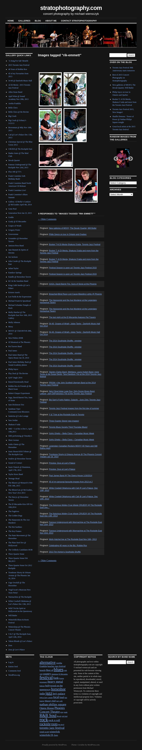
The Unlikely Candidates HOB (20, 550)
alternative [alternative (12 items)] (48, 662)
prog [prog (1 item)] (62, 712)
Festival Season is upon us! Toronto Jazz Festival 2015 (73, 268)
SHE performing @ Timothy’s (20, 436)
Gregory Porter (14, 230)
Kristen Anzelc (14, 292)
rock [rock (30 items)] (44, 719)
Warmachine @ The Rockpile (19, 597)
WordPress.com (93, 745)
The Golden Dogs (15, 515)
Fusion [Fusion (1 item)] (61, 678)
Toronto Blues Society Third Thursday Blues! (68, 427)
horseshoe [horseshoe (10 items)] (58, 689)
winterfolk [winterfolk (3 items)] (55, 731)
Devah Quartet (14, 160)
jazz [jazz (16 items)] (49, 693)
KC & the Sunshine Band (18, 281)
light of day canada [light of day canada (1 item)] (46, 697)
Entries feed (13, 666)
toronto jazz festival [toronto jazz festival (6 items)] (52, 728)
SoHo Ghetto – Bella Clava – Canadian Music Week (71, 433)
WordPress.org (14, 675)
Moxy (10, 326)
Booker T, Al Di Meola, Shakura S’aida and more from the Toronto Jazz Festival (124, 102)
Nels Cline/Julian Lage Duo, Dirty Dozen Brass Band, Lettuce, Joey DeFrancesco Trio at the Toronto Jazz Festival (67, 392)
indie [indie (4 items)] (42, 693)
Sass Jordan (12, 420)
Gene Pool (12, 209)
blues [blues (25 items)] (58, 669)
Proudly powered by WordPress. (54, 745)
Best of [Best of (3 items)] (49, 670)
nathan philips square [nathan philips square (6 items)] (53, 704)
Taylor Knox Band (15, 474)
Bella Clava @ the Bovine (18, 112)
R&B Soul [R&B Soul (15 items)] (48, 715)
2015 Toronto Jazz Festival (18, 65)
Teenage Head (13, 478)
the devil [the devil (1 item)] (61, 724)
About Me (51, 21)
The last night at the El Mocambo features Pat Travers (72, 317)
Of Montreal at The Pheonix (19, 342)
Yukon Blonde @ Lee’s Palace (20, 641)
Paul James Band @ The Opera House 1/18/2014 (70, 475)
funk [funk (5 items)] (56, 678)
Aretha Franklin (14, 103)
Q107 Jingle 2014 (15, 378)
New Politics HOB (15, 338)
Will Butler (12, 615)
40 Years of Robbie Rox (17, 69)
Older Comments (47, 219)
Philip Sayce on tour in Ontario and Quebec (68, 234)
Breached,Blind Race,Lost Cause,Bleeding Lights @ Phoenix (75, 294)
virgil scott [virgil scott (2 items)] (44, 731)
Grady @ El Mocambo (17, 221)
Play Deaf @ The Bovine (18, 373)
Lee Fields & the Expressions (19, 297)
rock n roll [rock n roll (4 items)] (54, 720)
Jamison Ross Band (16, 245)
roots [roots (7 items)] (54, 724)
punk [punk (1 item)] (65, 712)
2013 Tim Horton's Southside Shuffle (65, 552)
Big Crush (12, 116)
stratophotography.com (71, 8)
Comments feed (14, 671)
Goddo (11, 217)
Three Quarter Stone (16, 554)
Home (10, 21)
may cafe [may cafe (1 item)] (59, 701)
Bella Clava (12, 108)
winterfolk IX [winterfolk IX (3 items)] (46, 735)
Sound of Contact (15, 463)
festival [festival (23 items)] (46, 677)
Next (129, 157)
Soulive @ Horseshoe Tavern (19, 459)
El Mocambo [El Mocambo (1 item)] (63, 674)
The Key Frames (14, 531)
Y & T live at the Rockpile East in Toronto (66, 414)
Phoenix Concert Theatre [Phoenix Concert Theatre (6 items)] (52, 709)
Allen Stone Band (15, 92)
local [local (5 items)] (56, 697)
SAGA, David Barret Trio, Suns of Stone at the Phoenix (73, 284)
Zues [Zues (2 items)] (56, 735)
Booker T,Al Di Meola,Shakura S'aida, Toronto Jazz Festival (74, 244)
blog (38, 21)
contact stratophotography (79, 21)
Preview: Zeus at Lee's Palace (62, 463)
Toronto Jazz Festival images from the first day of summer (74, 408)
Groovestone (13, 234)
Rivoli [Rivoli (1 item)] (59, 716)
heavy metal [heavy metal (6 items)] (55, 681)
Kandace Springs (15, 272)
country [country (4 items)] (47, 673)
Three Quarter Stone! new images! (64, 421)
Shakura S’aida (14, 424)
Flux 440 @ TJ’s (14, 172)
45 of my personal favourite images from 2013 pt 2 (70, 482)
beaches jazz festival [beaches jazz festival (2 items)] (56, 666)
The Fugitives (13, 511)
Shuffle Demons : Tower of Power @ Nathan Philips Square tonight (123, 119)
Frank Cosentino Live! (17, 190)
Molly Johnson (14, 322)
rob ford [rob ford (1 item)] (64, 716)
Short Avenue (13, 440)
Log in (11, 662)
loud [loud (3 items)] (61, 697)
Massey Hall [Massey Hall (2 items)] (50, 701)
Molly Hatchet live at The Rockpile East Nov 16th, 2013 (73, 539)
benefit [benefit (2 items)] (43, 670)
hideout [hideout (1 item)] (42, 686)
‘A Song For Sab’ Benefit (18, 61)
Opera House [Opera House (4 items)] (47, 708)
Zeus (10, 645)
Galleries (24, 21)
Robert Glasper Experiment (19, 393)
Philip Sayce (13, 369)
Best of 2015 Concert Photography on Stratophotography (120, 78)
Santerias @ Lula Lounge (18, 416)
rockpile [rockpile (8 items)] (45, 724)
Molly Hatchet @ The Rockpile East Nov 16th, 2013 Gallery (20, 315)
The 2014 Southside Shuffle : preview (65, 341)
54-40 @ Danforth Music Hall (20, 81)
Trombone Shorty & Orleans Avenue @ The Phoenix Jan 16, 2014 (19, 575)
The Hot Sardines (15, 527)
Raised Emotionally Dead (18, 382)
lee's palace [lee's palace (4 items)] (59, 693)
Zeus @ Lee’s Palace (16, 650)
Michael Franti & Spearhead (19, 301)
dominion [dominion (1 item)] (54, 674)
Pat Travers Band (15, 346)
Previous (115, 157)
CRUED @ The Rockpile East (20, 149)
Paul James (12, 351)
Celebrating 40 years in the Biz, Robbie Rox (68, 545)
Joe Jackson (13, 257)
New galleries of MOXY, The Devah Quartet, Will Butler (73, 228)
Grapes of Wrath (14, 226)
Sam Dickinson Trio (16, 405)
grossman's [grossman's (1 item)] (43, 682)
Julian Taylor (13, 268)
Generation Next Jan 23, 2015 (20, 213)
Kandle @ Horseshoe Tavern (19, 277)
